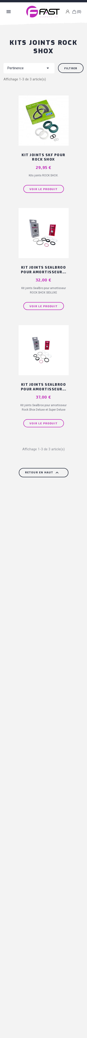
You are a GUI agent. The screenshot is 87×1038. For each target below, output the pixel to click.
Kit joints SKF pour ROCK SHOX (43, 157)
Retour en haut (42, 472)
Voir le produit (43, 189)
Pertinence (29, 68)
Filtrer (70, 68)
